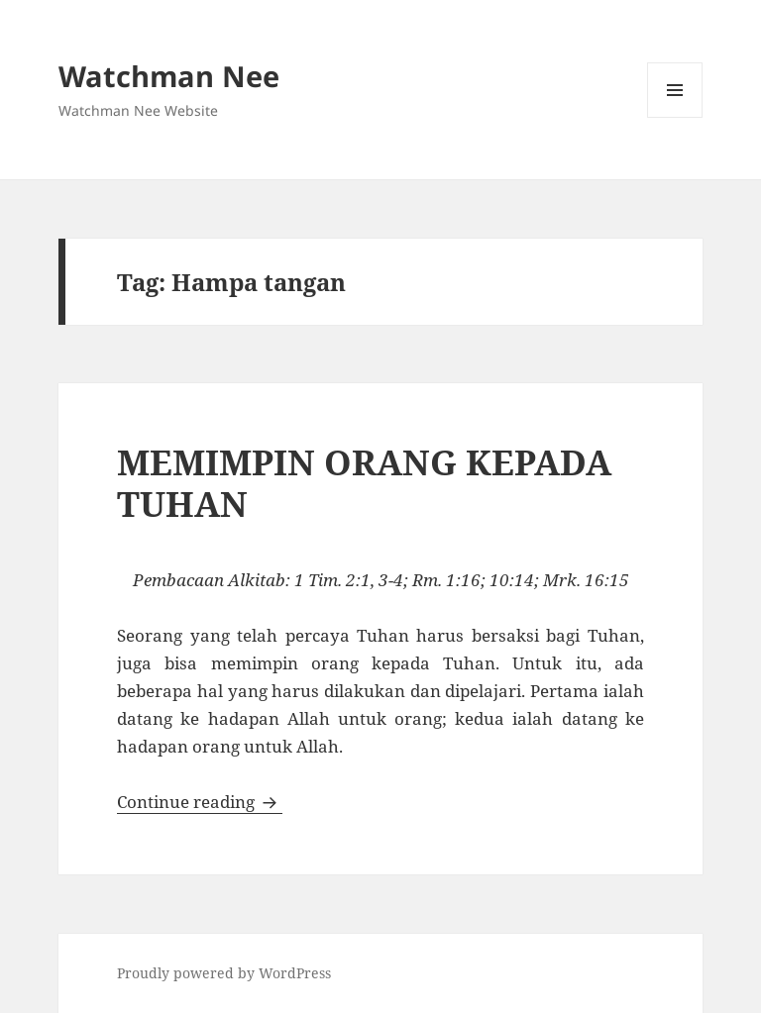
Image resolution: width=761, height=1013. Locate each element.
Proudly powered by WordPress (224, 972)
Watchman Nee (168, 75)
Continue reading (199, 801)
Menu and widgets (675, 117)
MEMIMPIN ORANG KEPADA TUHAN (364, 483)
